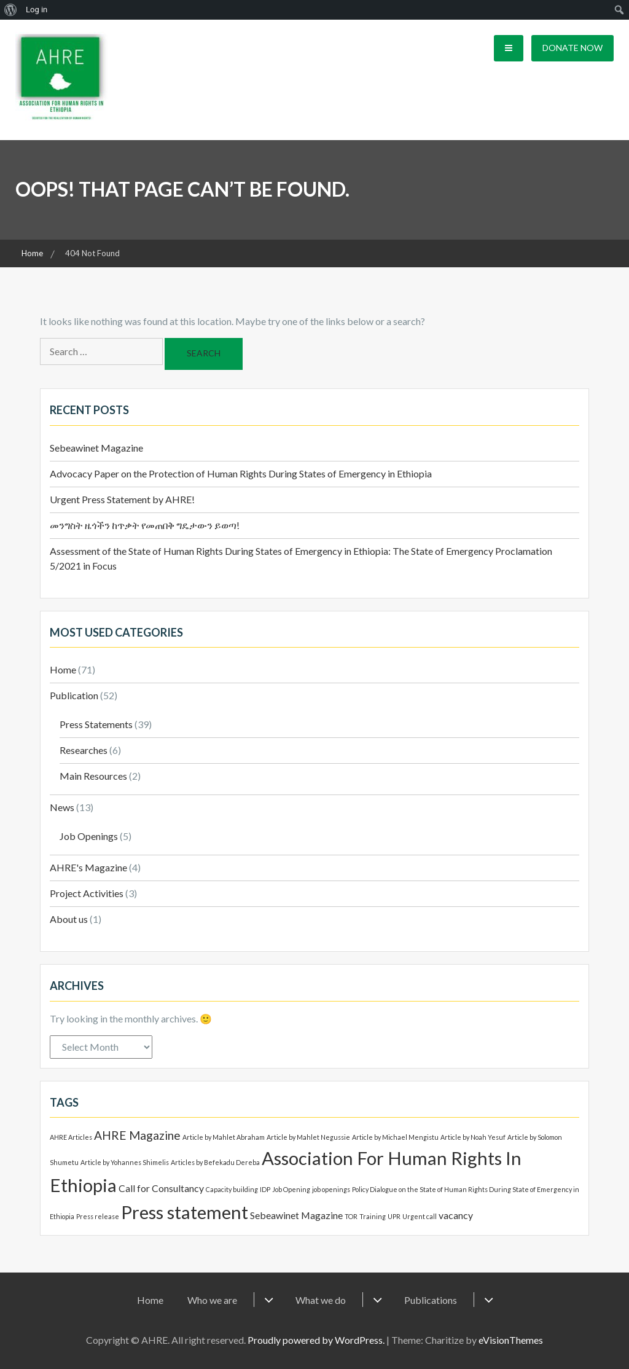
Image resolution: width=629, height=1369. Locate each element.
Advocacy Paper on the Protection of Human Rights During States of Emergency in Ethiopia (241, 473)
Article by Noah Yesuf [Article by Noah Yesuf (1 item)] (473, 1137)
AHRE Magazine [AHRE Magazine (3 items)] (137, 1135)
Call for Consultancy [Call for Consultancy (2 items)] (161, 1188)
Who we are (212, 1300)
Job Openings (89, 836)
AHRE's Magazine (88, 867)
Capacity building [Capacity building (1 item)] (232, 1189)
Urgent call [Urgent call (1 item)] (419, 1216)
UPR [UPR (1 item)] (394, 1216)
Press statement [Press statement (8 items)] (184, 1212)
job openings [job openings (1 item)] (331, 1189)
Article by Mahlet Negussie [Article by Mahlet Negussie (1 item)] (308, 1137)
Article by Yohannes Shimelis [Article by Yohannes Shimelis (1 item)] (124, 1162)
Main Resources (93, 776)
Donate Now (572, 47)
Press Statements (96, 724)
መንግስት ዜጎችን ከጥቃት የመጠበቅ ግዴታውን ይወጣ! (145, 525)
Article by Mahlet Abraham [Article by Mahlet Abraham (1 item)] (223, 1137)
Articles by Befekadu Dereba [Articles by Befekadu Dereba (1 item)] (215, 1162)
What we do (320, 1300)
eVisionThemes (511, 1340)
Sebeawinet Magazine (96, 447)
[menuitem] (10, 10)
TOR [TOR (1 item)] (351, 1216)
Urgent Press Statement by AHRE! (122, 499)
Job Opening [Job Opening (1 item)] (291, 1189)
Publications (430, 1300)
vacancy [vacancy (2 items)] (456, 1215)
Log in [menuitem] (36, 9)
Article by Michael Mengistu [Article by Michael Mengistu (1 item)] (395, 1137)
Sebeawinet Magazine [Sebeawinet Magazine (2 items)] (296, 1215)
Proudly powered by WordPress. (316, 1340)
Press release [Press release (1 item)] (97, 1216)
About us (69, 919)
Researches (83, 750)
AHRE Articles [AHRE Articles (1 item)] (71, 1137)
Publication (74, 695)
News (62, 807)
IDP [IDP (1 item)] (265, 1189)
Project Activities (86, 893)
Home (63, 669)
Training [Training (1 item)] (372, 1216)
